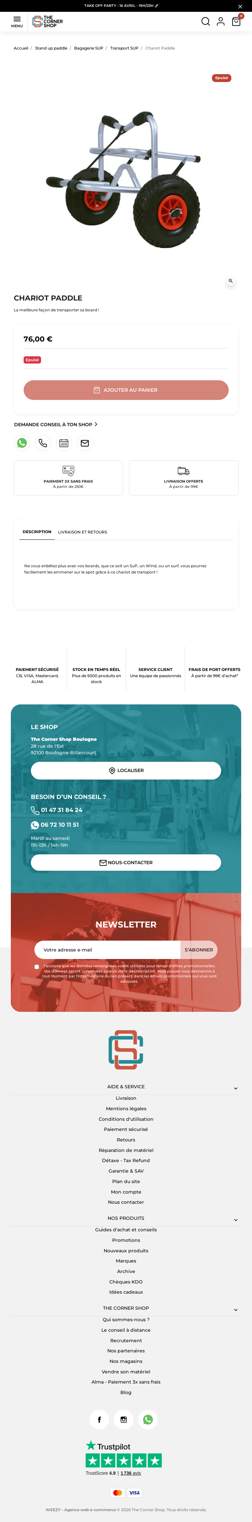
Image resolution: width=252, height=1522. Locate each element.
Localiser (126, 771)
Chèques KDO (126, 1281)
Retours (126, 1139)
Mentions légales (126, 1108)
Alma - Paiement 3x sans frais (126, 1382)
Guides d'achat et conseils (126, 1229)
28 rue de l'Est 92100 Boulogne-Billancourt (64, 746)
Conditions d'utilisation (126, 1119)
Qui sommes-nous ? (126, 1319)
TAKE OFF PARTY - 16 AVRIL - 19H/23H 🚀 (121, 6)
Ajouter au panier (126, 390)
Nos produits (126, 1218)
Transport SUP (124, 48)
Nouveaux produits (126, 1250)
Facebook (99, 1419)
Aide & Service (126, 1086)
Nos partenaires (126, 1350)
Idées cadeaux (126, 1292)
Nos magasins (126, 1361)
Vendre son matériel (126, 1371)
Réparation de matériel (126, 1150)
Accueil (21, 48)
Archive (126, 1271)
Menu (17, 21)
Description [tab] (37, 531)
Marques (126, 1260)
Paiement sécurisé (126, 1129)
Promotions (126, 1240)
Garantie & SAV (126, 1171)
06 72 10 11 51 (55, 824)
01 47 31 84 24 (56, 809)
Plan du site (126, 1181)
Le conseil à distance (126, 1330)
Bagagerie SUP (88, 48)
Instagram (124, 1419)
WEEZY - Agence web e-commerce (81, 1509)
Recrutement (126, 1340)
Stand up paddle (51, 48)
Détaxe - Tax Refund (126, 1160)
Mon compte (126, 1192)
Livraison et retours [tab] (82, 532)
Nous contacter (126, 1202)
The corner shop (126, 1308)
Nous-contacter (126, 863)
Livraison (126, 1098)
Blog (126, 1392)
